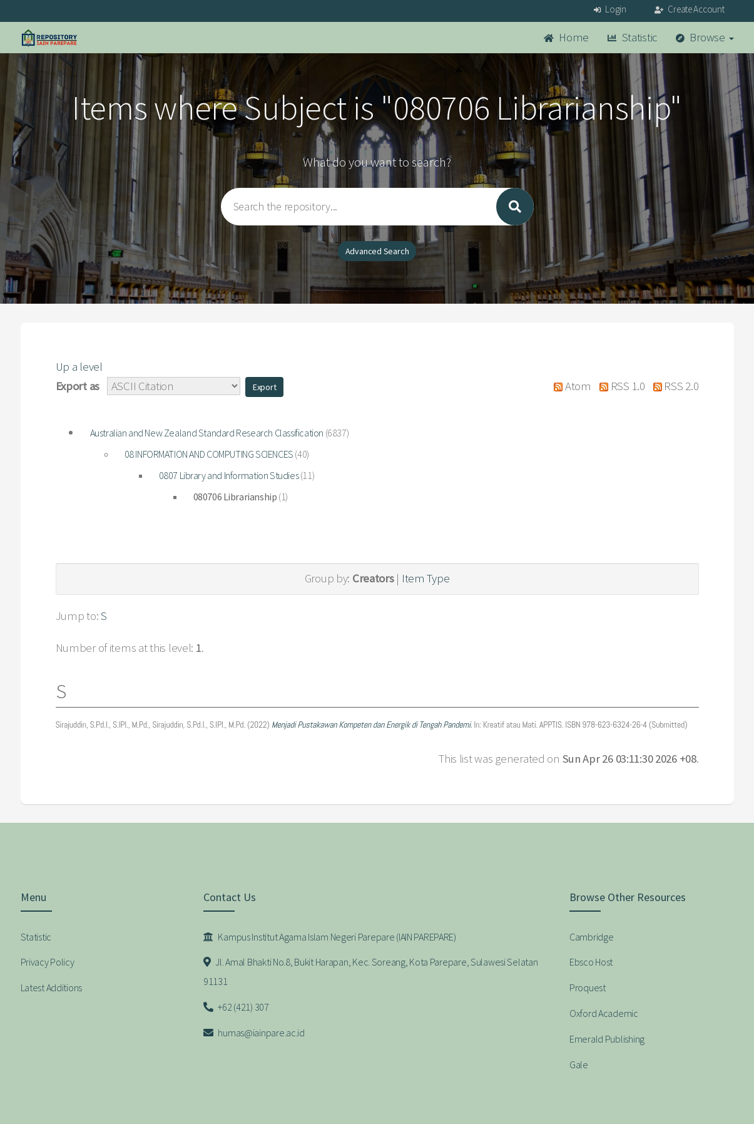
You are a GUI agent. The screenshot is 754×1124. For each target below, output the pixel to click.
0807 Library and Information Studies (229, 475)
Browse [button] (705, 37)
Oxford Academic (603, 1013)
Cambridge (591, 937)
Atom (569, 386)
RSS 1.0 (619, 386)
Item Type (425, 578)
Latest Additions (52, 987)
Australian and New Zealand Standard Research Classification (207, 432)
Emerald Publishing (606, 1039)
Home (566, 37)
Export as (77, 386)
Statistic (632, 37)
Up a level (79, 366)
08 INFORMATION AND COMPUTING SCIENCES (209, 454)
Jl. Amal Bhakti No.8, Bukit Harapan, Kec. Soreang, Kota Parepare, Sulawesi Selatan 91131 (370, 971)
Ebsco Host (591, 962)
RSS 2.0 (672, 386)
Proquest (587, 987)
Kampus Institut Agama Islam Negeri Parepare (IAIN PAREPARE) (329, 937)
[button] (264, 387)
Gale (578, 1064)
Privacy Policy (47, 962)
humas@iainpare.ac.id (254, 1032)
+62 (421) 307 (236, 1007)
